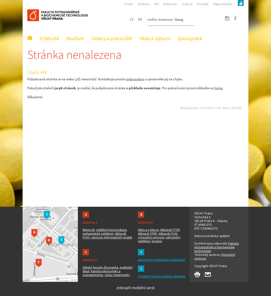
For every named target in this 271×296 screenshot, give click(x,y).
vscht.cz (186, 4)
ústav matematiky (117, 275)
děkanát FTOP (169, 230)
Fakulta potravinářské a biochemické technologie (216, 247)
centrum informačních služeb (111, 237)
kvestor (157, 241)
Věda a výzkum (148, 230)
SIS (156, 4)
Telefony (143, 4)
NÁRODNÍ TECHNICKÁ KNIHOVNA (161, 260)
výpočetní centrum (151, 237)
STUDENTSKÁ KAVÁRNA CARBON (161, 276)
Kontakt (202, 4)
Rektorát (89, 230)
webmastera (135, 79)
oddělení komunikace (111, 230)
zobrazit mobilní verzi (135, 287)
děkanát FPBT (147, 233)
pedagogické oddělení (98, 233)
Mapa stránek (222, 4)
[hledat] (165, 20)
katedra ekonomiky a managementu (101, 273)
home (218, 88)
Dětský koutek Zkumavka (100, 267)
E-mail (128, 4)
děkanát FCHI (168, 233)
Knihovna (170, 4)
